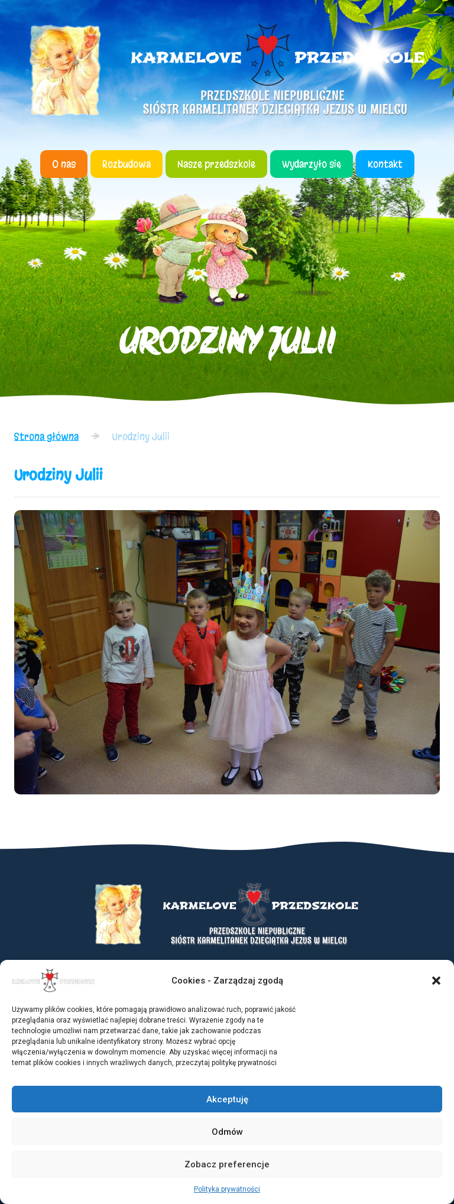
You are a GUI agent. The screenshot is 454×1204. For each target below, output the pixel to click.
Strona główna (46, 436)
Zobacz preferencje (227, 1164)
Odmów (227, 1132)
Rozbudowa (126, 164)
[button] (436, 980)
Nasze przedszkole (216, 164)
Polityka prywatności (227, 1189)
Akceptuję (227, 1099)
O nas (64, 164)
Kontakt (385, 164)
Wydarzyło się (311, 164)
